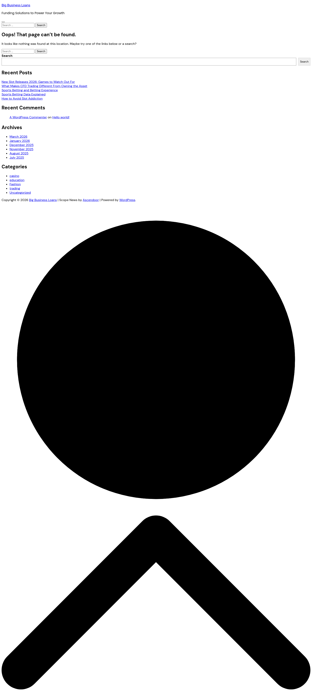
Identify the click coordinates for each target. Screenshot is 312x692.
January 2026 (20, 141)
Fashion (15, 184)
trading (15, 188)
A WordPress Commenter (28, 117)
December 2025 (22, 145)
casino (14, 176)
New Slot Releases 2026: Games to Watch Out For (38, 82)
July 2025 (17, 157)
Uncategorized (20, 192)
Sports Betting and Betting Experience (30, 90)
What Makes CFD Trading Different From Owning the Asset (44, 86)
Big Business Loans (16, 5)
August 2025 (19, 153)
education (17, 180)
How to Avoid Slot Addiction (22, 98)
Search (7, 56)
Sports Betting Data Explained (24, 94)
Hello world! (60, 117)
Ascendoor (91, 200)
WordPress (127, 200)
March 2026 (18, 136)
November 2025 (21, 149)
